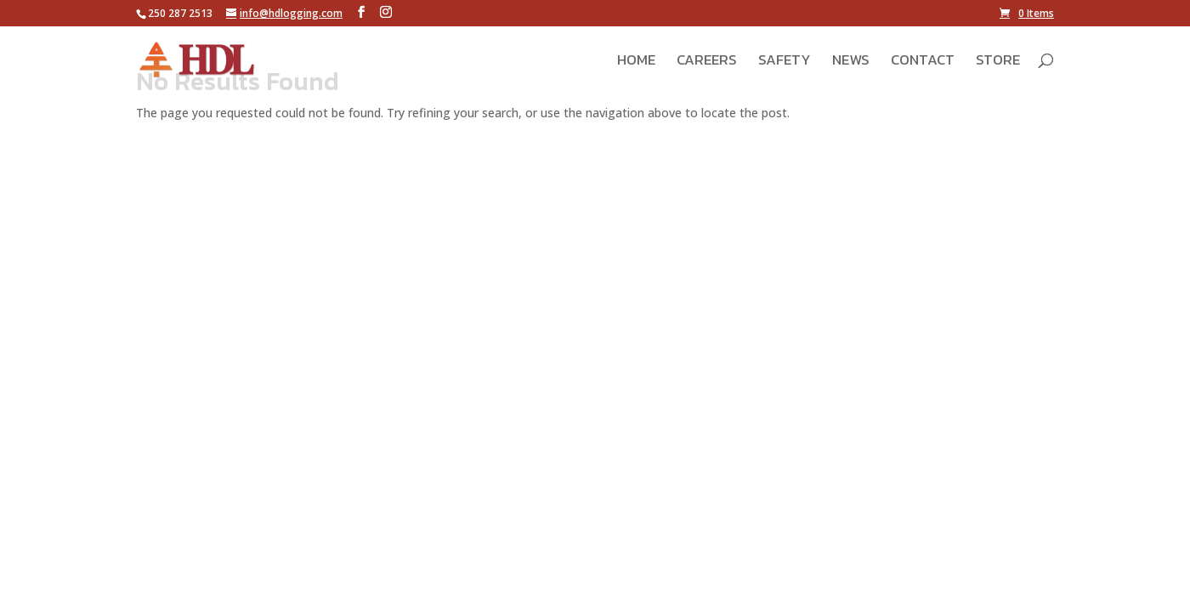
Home (636, 62)
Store (998, 62)
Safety (784, 62)
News (851, 62)
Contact (923, 62)
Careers (707, 62)
